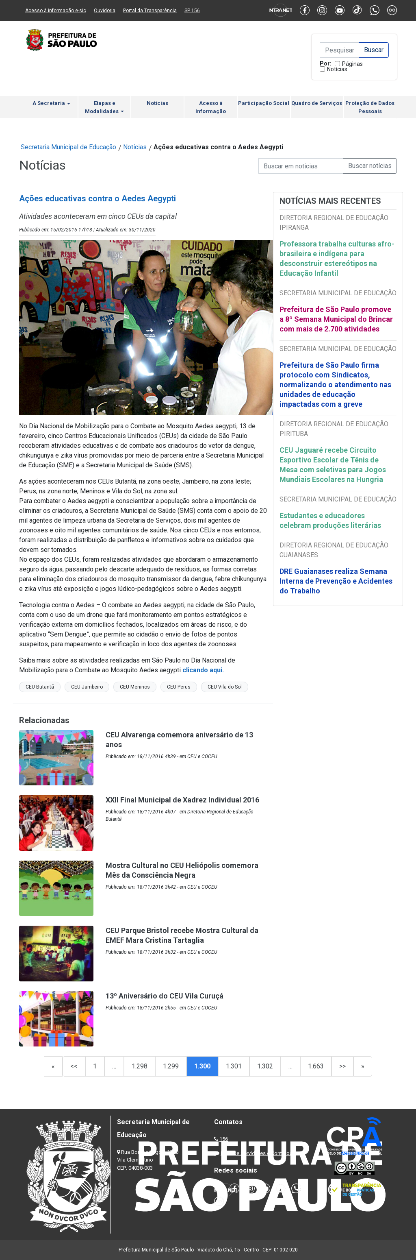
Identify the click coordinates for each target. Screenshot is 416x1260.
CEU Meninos (135, 687)
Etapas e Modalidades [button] (104, 107)
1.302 (265, 1066)
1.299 (171, 1066)
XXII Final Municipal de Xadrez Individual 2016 (182, 800)
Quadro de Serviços (316, 103)
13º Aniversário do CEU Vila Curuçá (164, 996)
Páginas (352, 63)
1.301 (234, 1066)
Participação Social (263, 103)
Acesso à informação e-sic (55, 10)
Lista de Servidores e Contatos (256, 1153)
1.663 (316, 1066)
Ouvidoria (104, 10)
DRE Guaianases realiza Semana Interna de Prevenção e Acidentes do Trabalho (336, 581)
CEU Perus (179, 687)
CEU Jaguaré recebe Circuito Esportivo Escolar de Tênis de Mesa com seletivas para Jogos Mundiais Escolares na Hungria (333, 465)
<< (74, 1066)
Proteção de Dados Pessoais (369, 107)
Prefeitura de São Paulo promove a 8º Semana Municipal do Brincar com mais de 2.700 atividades (336, 319)
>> (342, 1066)
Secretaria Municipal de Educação (68, 147)
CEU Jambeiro (87, 687)
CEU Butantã (40, 687)
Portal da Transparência (150, 10)
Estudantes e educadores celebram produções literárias (331, 520)
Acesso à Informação (210, 107)
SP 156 (192, 10)
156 (223, 1139)
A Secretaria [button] (51, 103)
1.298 (139, 1066)
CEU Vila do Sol (225, 687)
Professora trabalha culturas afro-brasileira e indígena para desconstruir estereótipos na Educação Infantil (337, 258)
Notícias (337, 69)
